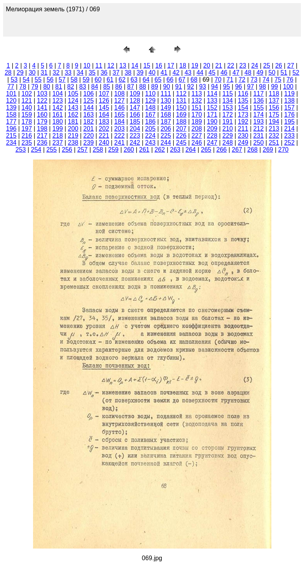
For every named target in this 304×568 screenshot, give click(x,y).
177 (11, 121)
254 (36, 149)
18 (182, 65)
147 (135, 107)
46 (223, 72)
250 (258, 142)
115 (227, 93)
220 (88, 135)
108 (119, 93)
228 (212, 135)
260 (129, 149)
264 (190, 149)
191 (227, 121)
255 (51, 149)
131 (181, 100)
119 (289, 93)
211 (243, 128)
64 (146, 79)
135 (243, 100)
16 (158, 65)
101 (11, 93)
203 (119, 128)
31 (44, 72)
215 (11, 135)
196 (11, 128)
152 (212, 107)
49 (260, 72)
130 (166, 100)
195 (289, 121)
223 (135, 135)
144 (88, 107)
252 (289, 142)
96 (238, 86)
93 (202, 86)
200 (73, 128)
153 (227, 107)
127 (119, 100)
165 (119, 114)
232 (274, 135)
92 (190, 86)
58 (74, 79)
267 (237, 149)
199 (57, 128)
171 (212, 114)
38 (127, 72)
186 (150, 121)
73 (253, 79)
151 (197, 107)
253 (21, 149)
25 (266, 65)
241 (119, 142)
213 (274, 128)
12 (110, 65)
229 (227, 135)
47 (235, 72)
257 (82, 149)
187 (166, 121)
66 (169, 79)
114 (212, 93)
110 (150, 93)
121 (26, 100)
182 (88, 121)
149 (166, 107)
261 (144, 149)
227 (197, 135)
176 (289, 114)
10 (86, 65)
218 (57, 135)
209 (212, 128)
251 (274, 142)
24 (254, 65)
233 (289, 135)
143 (73, 107)
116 (243, 93)
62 (122, 79)
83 (82, 86)
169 (181, 114)
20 (206, 65)
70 (218, 79)
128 (135, 100)
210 (227, 128)
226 (181, 135)
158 (11, 114)
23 (242, 65)
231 (258, 135)
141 (42, 107)
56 (50, 79)
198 (42, 128)
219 (73, 135)
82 (70, 86)
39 (139, 72)
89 (154, 86)
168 (166, 114)
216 (26, 135)
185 (135, 121)
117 (258, 93)
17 (170, 65)
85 (106, 86)
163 (88, 114)
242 (135, 142)
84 (94, 86)
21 (218, 65)
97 (250, 86)
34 (80, 72)
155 (258, 107)
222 (119, 135)
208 (197, 128)
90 (166, 86)
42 (176, 72)
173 (243, 114)
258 (98, 149)
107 (104, 93)
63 (134, 79)
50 (272, 72)
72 (241, 79)
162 (73, 114)
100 (288, 86)
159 (26, 114)
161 (57, 114)
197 (26, 128)
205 (150, 128)
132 (197, 100)
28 (8, 72)
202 (104, 128)
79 (34, 86)
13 (122, 65)
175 (274, 114)
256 (67, 149)
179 (42, 121)
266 (222, 149)
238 (73, 142)
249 (243, 142)
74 (265, 79)
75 (277, 79)
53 (13, 79)
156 (274, 107)
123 (57, 100)
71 (230, 79)
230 (243, 135)
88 (142, 86)
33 (68, 72)
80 (46, 86)
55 (38, 79)
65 (158, 79)
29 (20, 72)
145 (104, 107)
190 (212, 121)
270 (283, 149)
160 (42, 114)
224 (150, 135)
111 (166, 93)
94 (214, 86)
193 (258, 121)
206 (166, 128)
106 (88, 93)
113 (197, 93)
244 (166, 142)
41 (164, 72)
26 (278, 65)
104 (57, 93)
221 (104, 135)
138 (289, 100)
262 (160, 149)
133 (212, 100)
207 (181, 128)
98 (262, 86)
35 (92, 72)
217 (42, 135)
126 (104, 100)
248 (227, 142)
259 (113, 149)
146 (119, 107)
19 (194, 65)
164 (104, 114)
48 (248, 72)
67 (181, 79)
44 (199, 72)
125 (88, 100)
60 (97, 79)
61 (110, 79)
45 (211, 72)
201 (88, 128)
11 (98, 65)
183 (104, 121)
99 (274, 86)
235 (26, 142)
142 (57, 107)
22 (230, 65)
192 (243, 121)
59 (85, 79)
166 (135, 114)
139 (11, 107)
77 (10, 86)
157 (289, 107)
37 (116, 72)
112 (181, 93)
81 (58, 86)
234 (11, 142)
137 (274, 100)
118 (274, 93)
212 (258, 128)
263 (175, 149)
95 (226, 86)
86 (118, 86)
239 (88, 142)
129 (150, 100)
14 (134, 65)
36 (104, 72)
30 (32, 72)
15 (146, 65)
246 (197, 142)
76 (290, 79)
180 (57, 121)
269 (268, 149)
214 (289, 128)
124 (73, 100)
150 (181, 107)
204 (135, 128)
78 (22, 86)
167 (150, 114)
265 (206, 149)
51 (283, 72)
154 (243, 107)
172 (227, 114)
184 (119, 121)
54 (26, 79)
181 (73, 121)
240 (104, 142)
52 (295, 72)
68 (193, 79)
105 (73, 93)
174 (258, 114)
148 (150, 107)
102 (26, 93)
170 (197, 114)
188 (181, 121)
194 (274, 121)
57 (62, 79)
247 (212, 142)
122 (42, 100)
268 (252, 149)
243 (150, 142)
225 (166, 135)
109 (135, 93)
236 (42, 142)
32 (55, 72)
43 (188, 72)
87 (130, 86)
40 (152, 72)
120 (11, 100)
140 (26, 107)
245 (181, 142)
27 (290, 65)
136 (258, 100)
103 (42, 93)
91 (178, 86)
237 (57, 142)
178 (26, 121)
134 (227, 100)
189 (197, 121)
